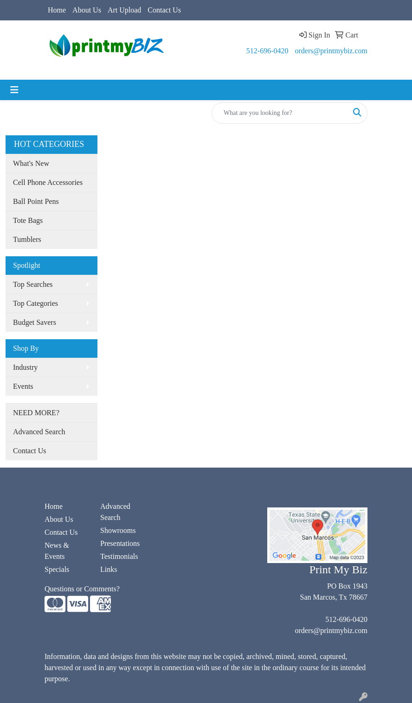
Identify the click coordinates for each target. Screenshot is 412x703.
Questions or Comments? (82, 589)
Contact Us (164, 10)
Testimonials (119, 556)
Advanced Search (39, 432)
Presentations (120, 543)
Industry (25, 367)
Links (108, 569)
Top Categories (35, 303)
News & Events (57, 550)
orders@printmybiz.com (331, 51)
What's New (31, 163)
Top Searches (33, 284)
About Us (86, 10)
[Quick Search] (280, 113)
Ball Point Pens (36, 201)
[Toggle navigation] (14, 89)
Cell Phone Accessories (48, 182)
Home (57, 10)
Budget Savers (34, 322)
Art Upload (124, 10)
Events (23, 386)
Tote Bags (28, 220)
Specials (57, 569)
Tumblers (27, 239)
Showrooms (117, 530)
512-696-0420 (267, 51)
